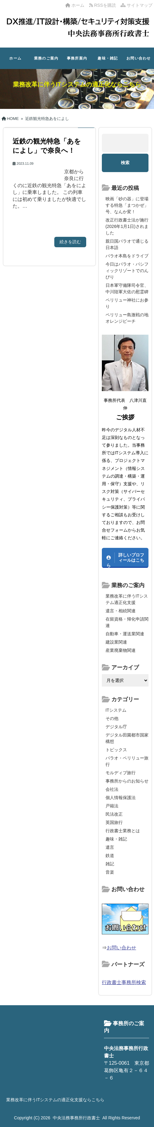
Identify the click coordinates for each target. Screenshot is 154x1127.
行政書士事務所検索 (124, 982)
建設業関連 (116, 642)
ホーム (74, 5)
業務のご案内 (46, 58)
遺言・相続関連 (121, 610)
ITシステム (116, 710)
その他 (112, 718)
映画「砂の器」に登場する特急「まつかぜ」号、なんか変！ (127, 205)
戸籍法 (112, 805)
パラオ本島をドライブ (127, 255)
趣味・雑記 (108, 58)
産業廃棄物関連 (121, 650)
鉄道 (110, 855)
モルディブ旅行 (121, 772)
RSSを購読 (103, 5)
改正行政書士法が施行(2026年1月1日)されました (127, 226)
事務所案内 (77, 58)
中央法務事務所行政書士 (76, 1117)
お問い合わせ (138, 58)
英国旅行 (114, 822)
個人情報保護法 (121, 797)
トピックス (116, 749)
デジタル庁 (116, 726)
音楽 (110, 872)
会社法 (112, 789)
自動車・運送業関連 (125, 633)
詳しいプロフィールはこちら (125, 560)
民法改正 (114, 814)
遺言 (110, 847)
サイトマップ (136, 5)
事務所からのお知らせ (127, 781)
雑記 (110, 863)
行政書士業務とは (123, 830)
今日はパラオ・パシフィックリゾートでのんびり (127, 270)
